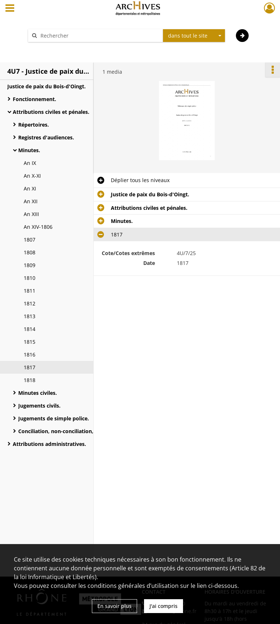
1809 (29, 265)
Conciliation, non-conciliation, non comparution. (79, 431)
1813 (29, 316)
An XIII (31, 214)
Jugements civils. (39, 405)
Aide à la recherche (56, 48)
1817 (29, 367)
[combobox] (194, 35)
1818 (29, 380)
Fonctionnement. (34, 99)
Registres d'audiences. (46, 137)
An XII (31, 201)
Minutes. (33, 150)
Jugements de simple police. (53, 418)
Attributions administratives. (49, 443)
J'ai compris (163, 605)
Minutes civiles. (37, 392)
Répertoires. (34, 124)
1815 (29, 341)
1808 (29, 252)
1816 (29, 354)
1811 (29, 290)
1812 (29, 303)
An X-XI (32, 175)
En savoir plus (114, 605)
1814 (29, 329)
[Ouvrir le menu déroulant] (9, 8)
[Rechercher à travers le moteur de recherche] (99, 35)
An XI (30, 188)
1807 (29, 239)
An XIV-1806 (38, 226)
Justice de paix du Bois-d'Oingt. (46, 86)
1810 (29, 277)
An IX (30, 162)
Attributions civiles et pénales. (51, 111)
